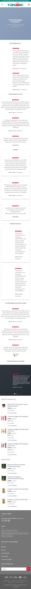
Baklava (3, 546)
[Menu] (2, 4)
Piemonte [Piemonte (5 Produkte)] (25, 533)
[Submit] (28, 569)
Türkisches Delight (6, 559)
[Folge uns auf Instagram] (5, 520)
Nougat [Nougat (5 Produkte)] (20, 533)
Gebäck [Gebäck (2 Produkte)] (9, 530)
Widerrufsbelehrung (18, 581)
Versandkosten (13, 413)
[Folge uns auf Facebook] (2, 520)
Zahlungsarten (21, 580)
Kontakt (13, 580)
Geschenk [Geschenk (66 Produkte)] (14, 530)
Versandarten (7, 581)
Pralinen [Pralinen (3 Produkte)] (4, 536)
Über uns (7, 580)
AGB (27, 581)
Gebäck (3, 550)
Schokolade (4, 556)
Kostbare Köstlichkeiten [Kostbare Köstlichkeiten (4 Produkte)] (7, 533)
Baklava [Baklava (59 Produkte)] (4, 530)
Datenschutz (19, 582)
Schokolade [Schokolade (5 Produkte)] (9, 536)
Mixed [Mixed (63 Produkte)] (15, 533)
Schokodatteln (5, 553)
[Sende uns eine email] (8, 520)
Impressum (11, 582)
